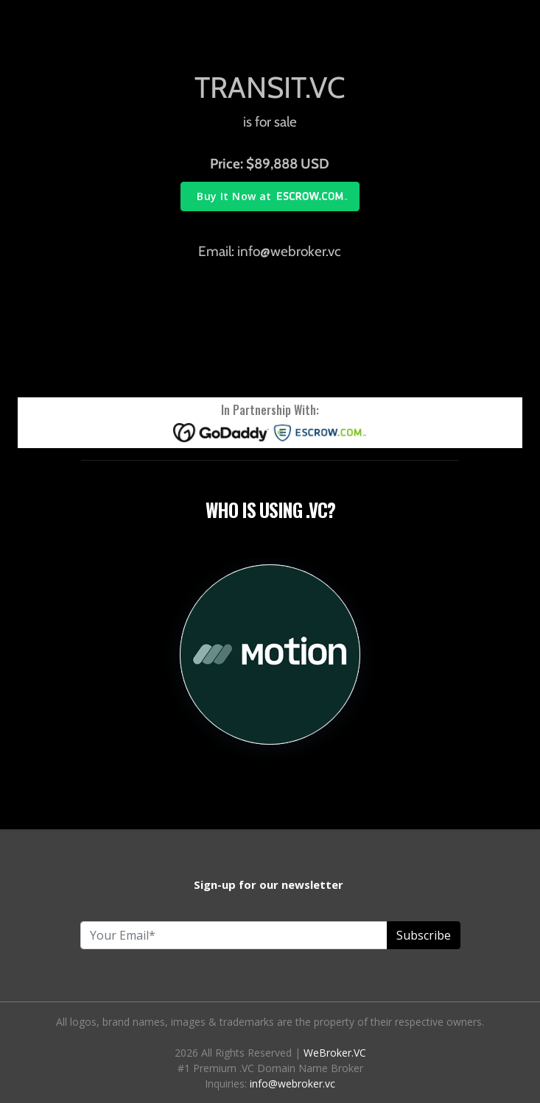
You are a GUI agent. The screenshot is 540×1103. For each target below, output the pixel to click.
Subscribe (423, 935)
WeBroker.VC (335, 1053)
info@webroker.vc (292, 1083)
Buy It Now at (234, 196)
